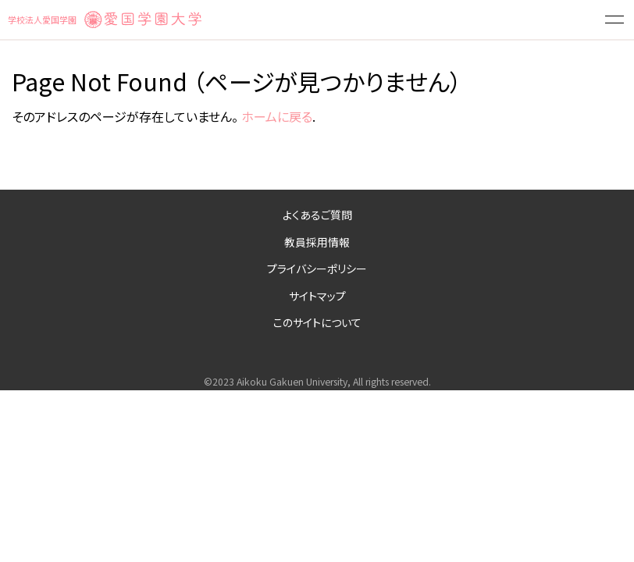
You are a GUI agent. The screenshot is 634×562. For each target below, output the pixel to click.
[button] (614, 19)
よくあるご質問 (317, 214)
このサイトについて (317, 322)
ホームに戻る (276, 116)
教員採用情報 (317, 242)
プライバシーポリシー (317, 268)
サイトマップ (317, 296)
